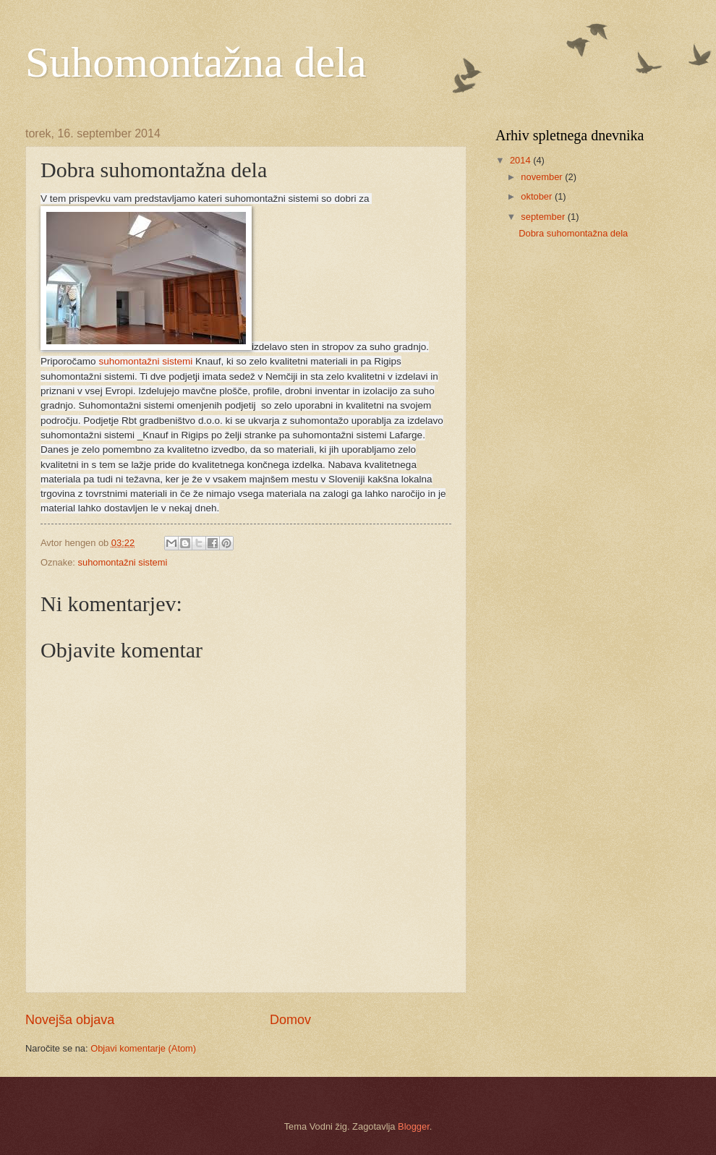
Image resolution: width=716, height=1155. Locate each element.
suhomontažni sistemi (145, 361)
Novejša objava (69, 1020)
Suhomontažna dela (196, 62)
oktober (538, 196)
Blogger (414, 1126)
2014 (521, 160)
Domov (290, 1020)
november (543, 176)
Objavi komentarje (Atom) (143, 1048)
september (544, 216)
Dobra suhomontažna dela (573, 233)
